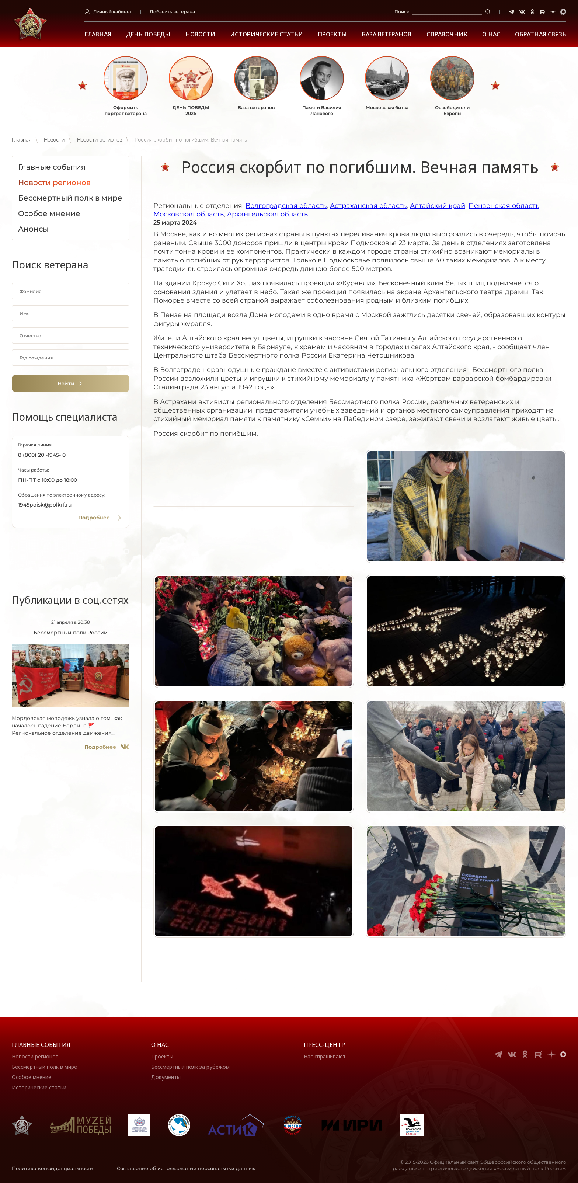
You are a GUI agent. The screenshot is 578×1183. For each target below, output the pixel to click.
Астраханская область (368, 206)
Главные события (41, 1044)
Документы (166, 1077)
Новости (200, 34)
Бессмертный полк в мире (44, 1066)
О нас (160, 1044)
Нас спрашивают (325, 1056)
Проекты (332, 34)
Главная (97, 34)
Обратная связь (540, 34)
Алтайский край (437, 206)
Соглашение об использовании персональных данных (186, 1168)
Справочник (446, 34)
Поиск (401, 11)
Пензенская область (504, 206)
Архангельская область (267, 214)
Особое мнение (31, 1077)
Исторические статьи (266, 34)
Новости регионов (99, 140)
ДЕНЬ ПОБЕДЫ (148, 34)
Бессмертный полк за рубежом (190, 1066)
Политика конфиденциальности (52, 1168)
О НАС (491, 34)
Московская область (188, 214)
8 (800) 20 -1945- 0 (42, 455)
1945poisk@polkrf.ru (45, 504)
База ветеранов (386, 34)
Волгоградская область (286, 206)
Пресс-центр (324, 1044)
